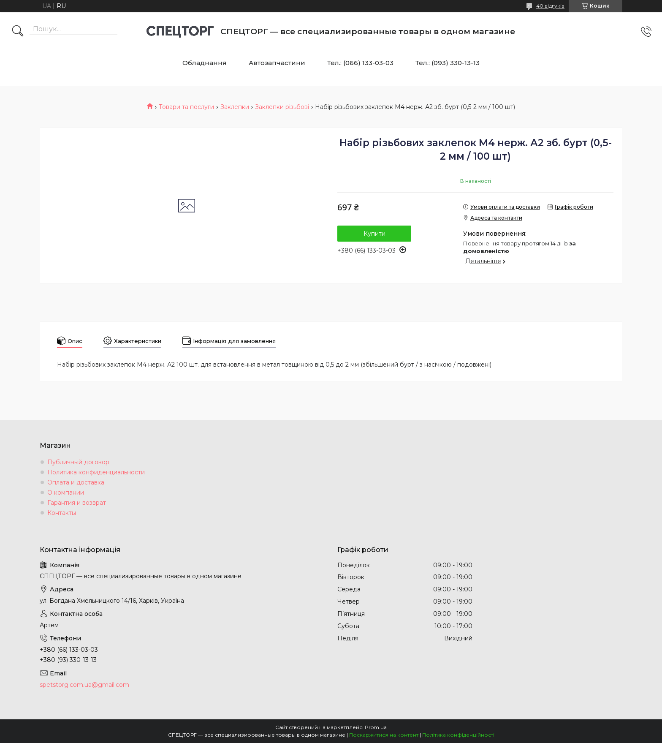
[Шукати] (17, 32)
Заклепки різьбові (282, 107)
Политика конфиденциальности (96, 472)
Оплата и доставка (75, 482)
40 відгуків (550, 6)
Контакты (61, 513)
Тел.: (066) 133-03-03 (360, 63)
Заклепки (234, 107)
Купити (374, 233)
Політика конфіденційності (458, 735)
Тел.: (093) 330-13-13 (447, 63)
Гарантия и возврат (76, 502)
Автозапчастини (277, 63)
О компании (65, 492)
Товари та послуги (186, 107)
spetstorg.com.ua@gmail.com (84, 685)
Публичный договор (78, 462)
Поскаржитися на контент (383, 735)
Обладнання (204, 63)
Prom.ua (376, 727)
